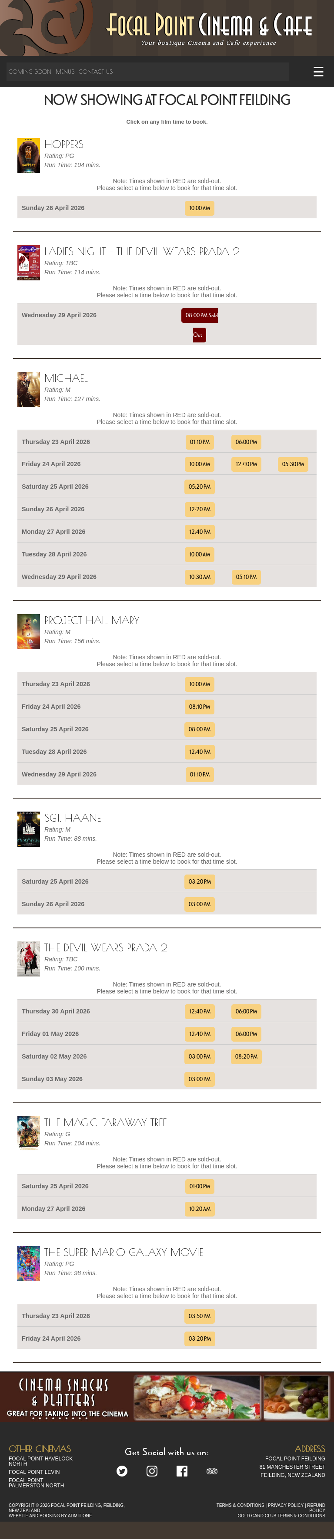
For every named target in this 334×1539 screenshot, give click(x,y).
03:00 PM (199, 904)
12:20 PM (199, 509)
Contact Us (96, 71)
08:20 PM (246, 1057)
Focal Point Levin (34, 1472)
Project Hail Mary (92, 620)
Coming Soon (30, 71)
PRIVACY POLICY (286, 1505)
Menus (65, 71)
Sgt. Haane (72, 818)
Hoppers (64, 144)
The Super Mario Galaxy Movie (123, 1252)
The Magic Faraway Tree (105, 1122)
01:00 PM (200, 1187)
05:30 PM (293, 464)
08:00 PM (199, 730)
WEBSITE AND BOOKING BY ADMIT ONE (50, 1515)
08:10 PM (199, 707)
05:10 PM (246, 577)
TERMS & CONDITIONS (240, 1505)
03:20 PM (200, 882)
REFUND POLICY (316, 1508)
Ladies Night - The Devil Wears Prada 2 (142, 251)
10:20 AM (199, 1209)
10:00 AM (199, 208)
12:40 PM (246, 464)
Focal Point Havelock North (41, 1461)
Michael (66, 378)
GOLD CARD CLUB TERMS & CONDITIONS (281, 1515)
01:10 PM (200, 442)
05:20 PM (199, 487)
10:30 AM (199, 577)
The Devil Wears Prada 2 (105, 947)
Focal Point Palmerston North (36, 1483)
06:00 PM (246, 442)
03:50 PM (199, 1316)
